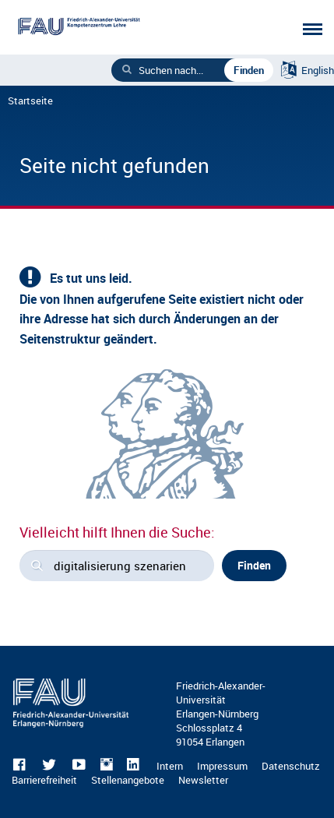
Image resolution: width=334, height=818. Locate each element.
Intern (169, 766)
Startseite (30, 100)
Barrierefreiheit (44, 780)
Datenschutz (291, 766)
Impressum (222, 766)
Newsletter (203, 780)
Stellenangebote (127, 780)
